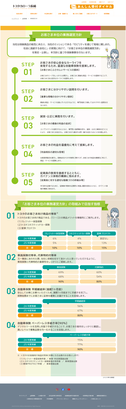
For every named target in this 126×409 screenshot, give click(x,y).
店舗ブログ (102, 2)
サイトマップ (23, 396)
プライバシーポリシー (62, 399)
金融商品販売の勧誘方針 (72, 396)
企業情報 (84, 2)
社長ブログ (111, 2)
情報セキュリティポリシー (79, 399)
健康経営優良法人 (102, 396)
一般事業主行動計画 (88, 396)
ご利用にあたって (96, 399)
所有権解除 (50, 399)
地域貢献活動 (92, 2)
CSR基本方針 (42, 396)
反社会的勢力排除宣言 (55, 396)
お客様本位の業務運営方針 (34, 399)
